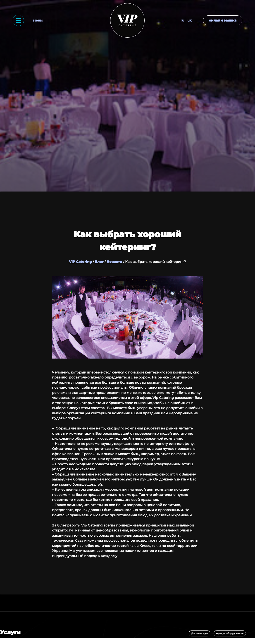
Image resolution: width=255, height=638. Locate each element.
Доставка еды (199, 633)
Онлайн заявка (222, 20)
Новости (114, 262)
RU (182, 20)
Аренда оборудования (229, 633)
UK (189, 20)
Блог (99, 262)
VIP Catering (80, 262)
